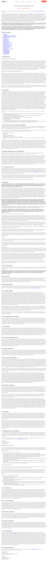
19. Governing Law (5, 49)
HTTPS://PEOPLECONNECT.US (39, 11)
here (28, 281)
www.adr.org (41, 224)
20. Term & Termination (6, 50)
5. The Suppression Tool (6, 37)
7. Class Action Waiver (6, 39)
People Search (17, 1)
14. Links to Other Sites (6, 45)
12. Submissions (5, 43)
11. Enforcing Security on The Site (7, 42)
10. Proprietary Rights (6, 41)
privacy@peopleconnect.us (37, 287)
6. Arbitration (5, 38)
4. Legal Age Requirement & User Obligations (9, 36)
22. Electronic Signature (6, 52)
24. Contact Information (6, 53)
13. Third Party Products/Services (7, 44)
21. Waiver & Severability (6, 51)
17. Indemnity (5, 47)
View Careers (44, 1)
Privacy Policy (31, 13)
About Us (35, 1)
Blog (31, 1)
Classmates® (22, 1)
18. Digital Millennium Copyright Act (8, 48)
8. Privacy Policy (5, 40)
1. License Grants (5, 34)
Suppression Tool (35, 171)
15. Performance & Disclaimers (7, 46)
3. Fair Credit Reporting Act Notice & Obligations (10, 35)
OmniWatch (27, 1)
